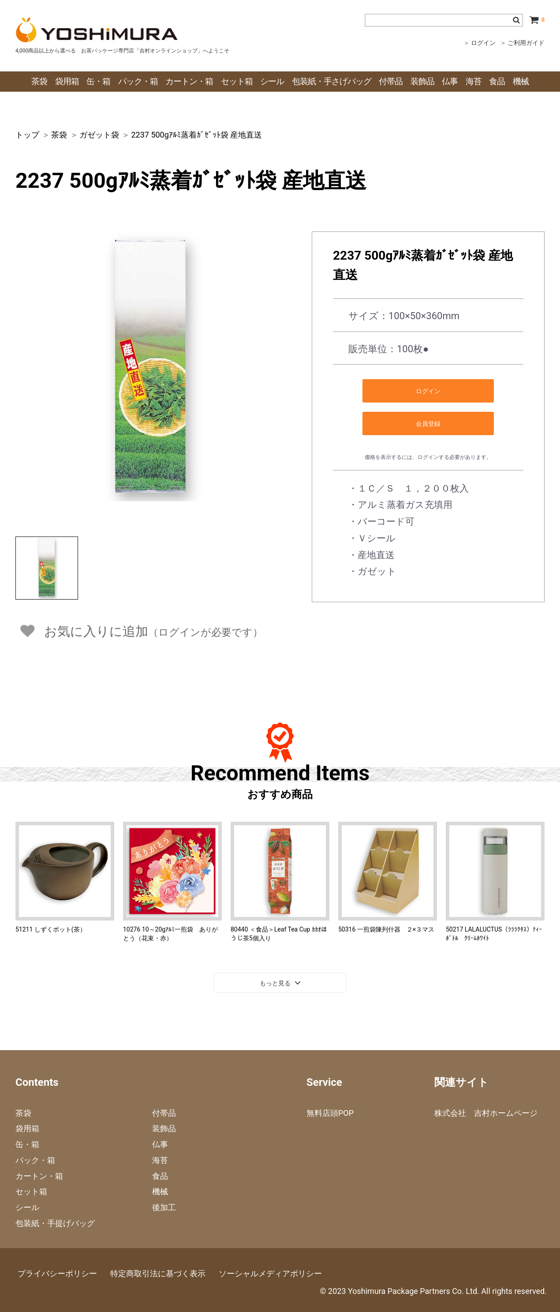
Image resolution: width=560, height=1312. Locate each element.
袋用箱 (27, 1128)
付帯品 (164, 1113)
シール (27, 1207)
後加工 (164, 1207)
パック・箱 (35, 1160)
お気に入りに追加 (153, 631)
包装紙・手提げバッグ (55, 1223)
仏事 (160, 1144)
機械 (160, 1191)
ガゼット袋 (99, 134)
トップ (27, 134)
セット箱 (31, 1191)
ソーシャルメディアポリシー (270, 1273)
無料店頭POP (330, 1113)
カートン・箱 (39, 1176)
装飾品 (164, 1128)
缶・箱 (27, 1144)
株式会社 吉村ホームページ (486, 1113)
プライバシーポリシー (57, 1273)
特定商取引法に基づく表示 (157, 1273)
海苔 (160, 1160)
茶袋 (59, 134)
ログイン (483, 42)
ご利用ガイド (526, 42)
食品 (160, 1176)
